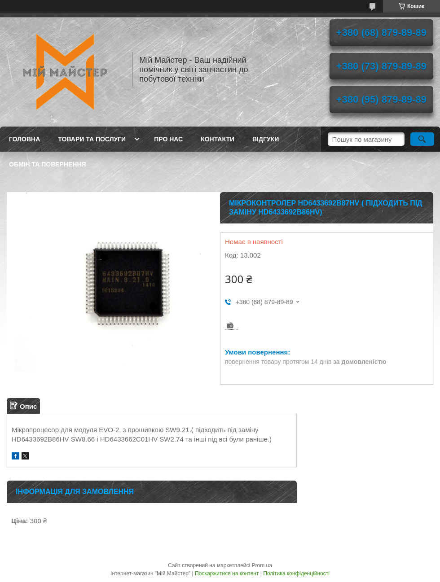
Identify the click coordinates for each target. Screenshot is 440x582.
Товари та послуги (92, 139)
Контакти (217, 139)
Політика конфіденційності (296, 573)
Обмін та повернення (47, 164)
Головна (24, 139)
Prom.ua (262, 565)
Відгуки (265, 139)
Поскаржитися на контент (227, 573)
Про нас (168, 139)
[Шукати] (422, 139)
